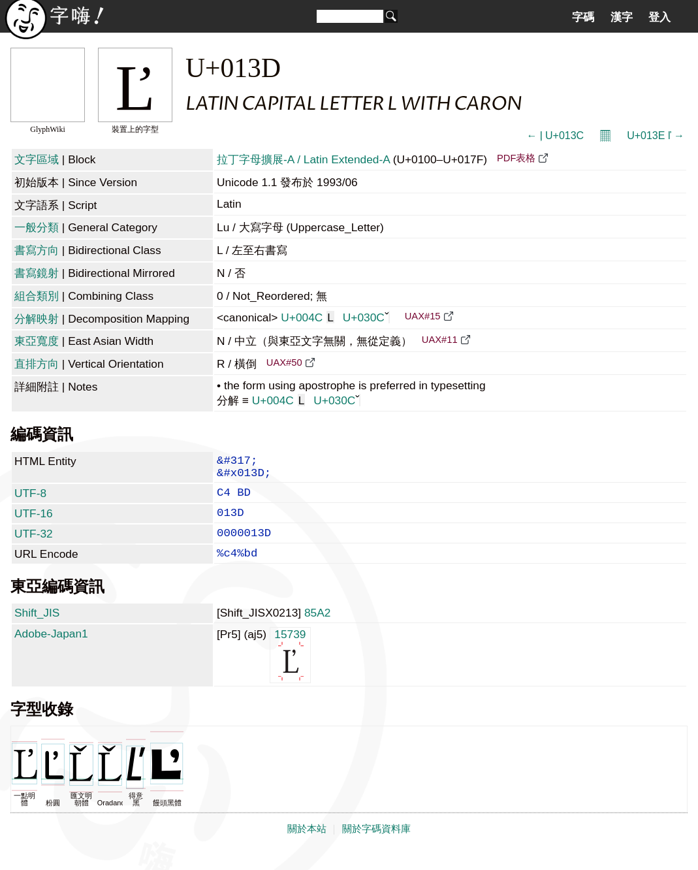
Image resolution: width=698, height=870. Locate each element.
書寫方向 (36, 250)
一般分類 (36, 227)
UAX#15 (423, 316)
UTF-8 (30, 499)
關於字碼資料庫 (376, 846)
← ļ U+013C (555, 135)
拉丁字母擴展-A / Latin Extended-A (303, 159)
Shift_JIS (36, 629)
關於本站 (306, 846)
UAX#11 (440, 339)
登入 (659, 17)
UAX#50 (284, 362)
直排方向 (36, 363)
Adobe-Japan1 (51, 650)
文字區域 (36, 159)
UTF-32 (33, 545)
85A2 (317, 629)
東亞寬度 (36, 340)
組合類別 (36, 295)
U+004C (307, 317)
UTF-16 (33, 522)
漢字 (622, 17)
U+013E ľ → (655, 135)
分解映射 (36, 318)
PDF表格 (516, 158)
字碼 (583, 17)
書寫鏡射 (36, 273)
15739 (290, 671)
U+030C (366, 317)
